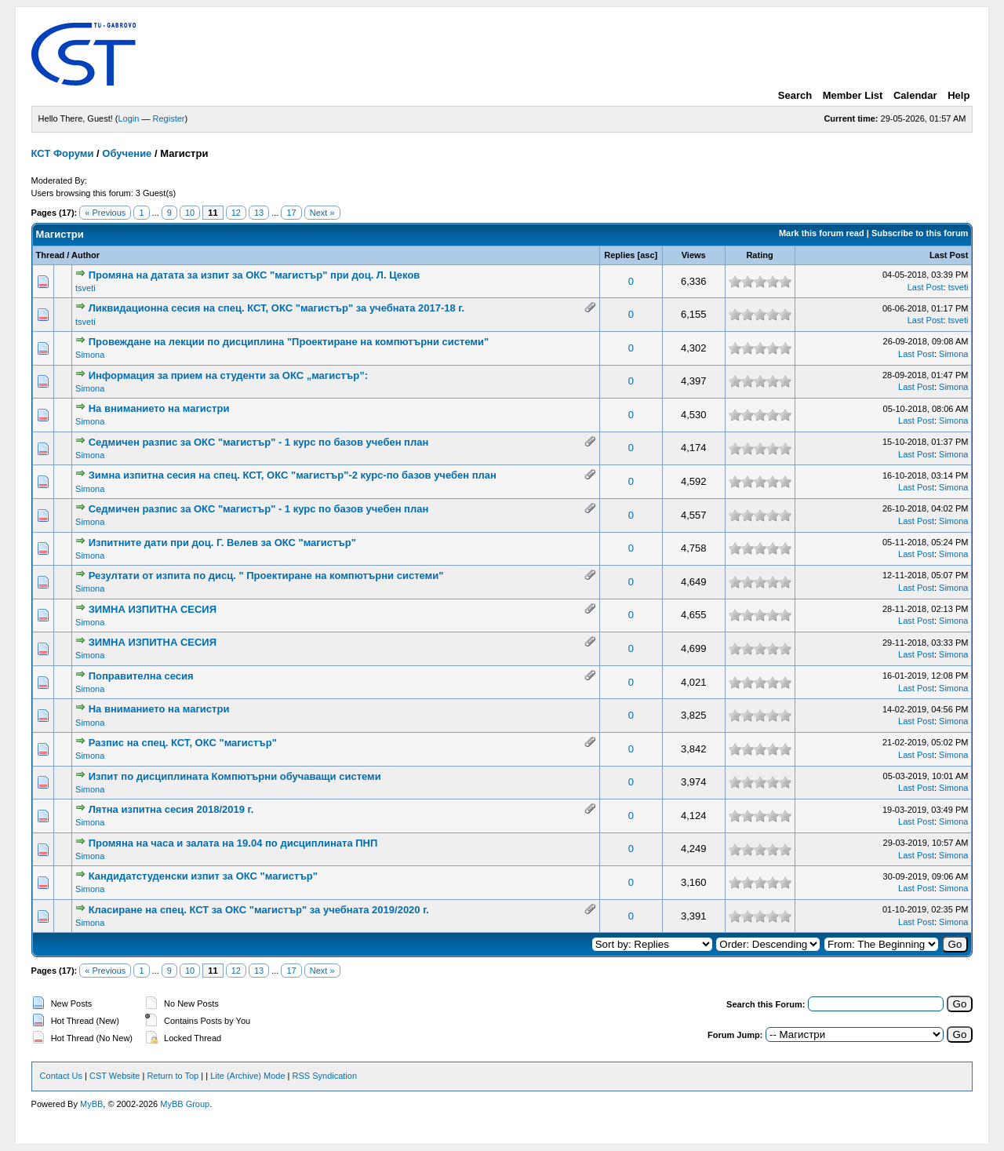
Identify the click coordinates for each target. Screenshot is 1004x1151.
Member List (853, 95)
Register (169, 118)
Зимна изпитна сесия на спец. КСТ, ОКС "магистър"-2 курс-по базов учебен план (293, 475)
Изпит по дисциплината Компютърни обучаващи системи (235, 776)
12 (236, 212)
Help (958, 95)
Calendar (915, 95)
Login (129, 118)
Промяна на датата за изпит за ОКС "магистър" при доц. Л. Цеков (254, 275)
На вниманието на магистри (159, 408)
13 (259, 212)
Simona (89, 354)
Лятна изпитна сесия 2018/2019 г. (171, 809)
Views (694, 255)
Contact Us (61, 1075)
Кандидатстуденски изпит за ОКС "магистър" (203, 876)
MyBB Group (184, 1104)
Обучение (126, 153)
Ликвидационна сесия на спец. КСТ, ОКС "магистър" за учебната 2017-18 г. (276, 308)
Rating (759, 255)
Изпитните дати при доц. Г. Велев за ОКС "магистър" (222, 542)
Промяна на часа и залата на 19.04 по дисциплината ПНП (233, 843)
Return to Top (172, 1075)
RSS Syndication (325, 1075)
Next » (322, 212)
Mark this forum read (821, 233)
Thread (50, 255)
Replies (619, 255)
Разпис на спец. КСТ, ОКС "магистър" (183, 743)
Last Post (949, 255)
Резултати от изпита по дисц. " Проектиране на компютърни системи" (266, 575)
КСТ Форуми (62, 153)
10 (190, 212)
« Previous (105, 212)
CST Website (114, 1075)
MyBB (91, 1104)
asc (647, 255)
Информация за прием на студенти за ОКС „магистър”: (228, 375)
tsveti (85, 288)
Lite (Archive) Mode (247, 1075)
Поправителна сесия (141, 676)
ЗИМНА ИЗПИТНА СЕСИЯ (152, 609)
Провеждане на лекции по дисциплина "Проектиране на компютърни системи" (289, 342)
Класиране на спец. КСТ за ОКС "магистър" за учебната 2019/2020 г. (259, 910)
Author (85, 255)
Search (795, 95)
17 (291, 212)
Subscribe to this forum (919, 233)
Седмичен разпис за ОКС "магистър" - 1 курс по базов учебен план (259, 442)
